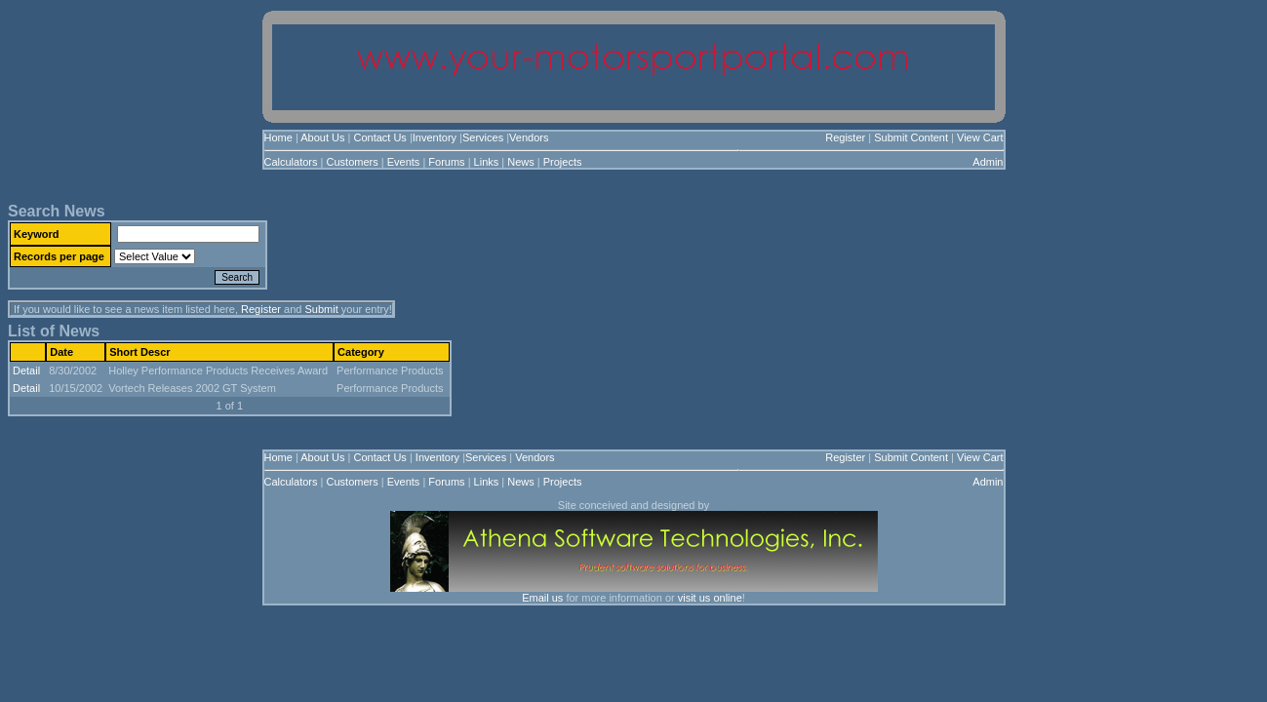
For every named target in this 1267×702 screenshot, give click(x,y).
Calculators (291, 162)
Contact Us (379, 137)
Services (482, 137)
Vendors (528, 137)
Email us (542, 598)
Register (845, 137)
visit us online (710, 598)
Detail (26, 370)
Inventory (434, 137)
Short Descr (139, 352)
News (521, 162)
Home (278, 137)
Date (61, 352)
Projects (562, 162)
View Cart (980, 137)
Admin (987, 162)
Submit (320, 309)
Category (360, 352)
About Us (322, 137)
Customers (352, 162)
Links (486, 162)
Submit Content (911, 137)
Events (403, 162)
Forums (446, 162)
